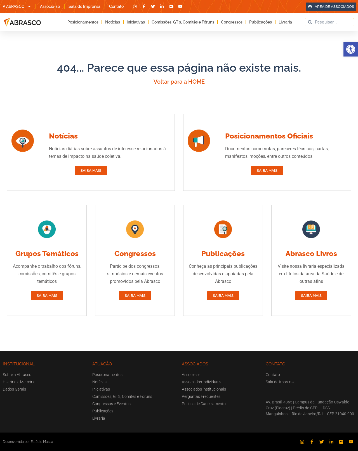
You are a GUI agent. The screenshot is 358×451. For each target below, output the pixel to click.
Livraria (285, 22)
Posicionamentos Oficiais (269, 136)
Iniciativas (136, 22)
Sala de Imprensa (84, 6)
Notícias (112, 22)
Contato (116, 6)
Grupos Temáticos (47, 253)
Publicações (260, 22)
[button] (350, 49)
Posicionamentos (82, 22)
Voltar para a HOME (179, 81)
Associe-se (50, 6)
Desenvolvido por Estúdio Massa (28, 441)
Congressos (231, 22)
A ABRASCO (17, 6)
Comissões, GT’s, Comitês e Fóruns (183, 22)
